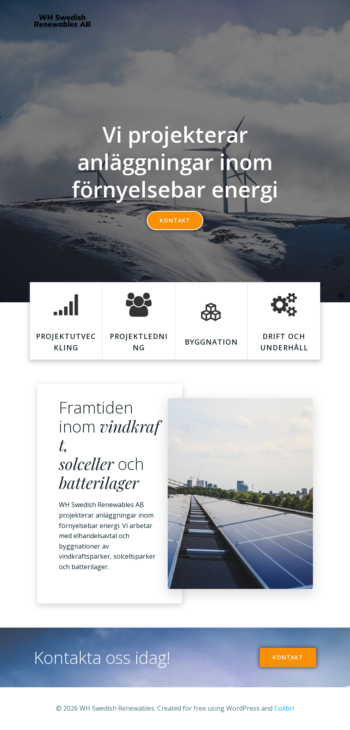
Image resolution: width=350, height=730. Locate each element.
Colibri (284, 708)
